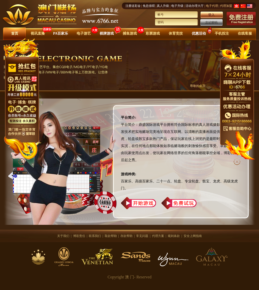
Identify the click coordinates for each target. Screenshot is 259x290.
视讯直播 (38, 33)
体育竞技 (176, 33)
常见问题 (142, 236)
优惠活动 (199, 33)
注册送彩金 (133, 6)
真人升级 (163, 6)
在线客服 (245, 33)
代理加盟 (226, 6)
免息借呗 (149, 6)
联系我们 (95, 236)
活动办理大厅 (194, 6)
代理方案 (158, 236)
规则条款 (174, 236)
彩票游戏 (153, 33)
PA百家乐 (60, 33)
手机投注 (222, 33)
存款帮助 (126, 236)
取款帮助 (111, 236)
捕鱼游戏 (130, 33)
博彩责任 (79, 236)
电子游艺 (84, 33)
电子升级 (177, 6)
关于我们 (63, 236)
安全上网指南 (193, 236)
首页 (14, 33)
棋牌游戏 (107, 33)
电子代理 (212, 6)
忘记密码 (211, 22)
